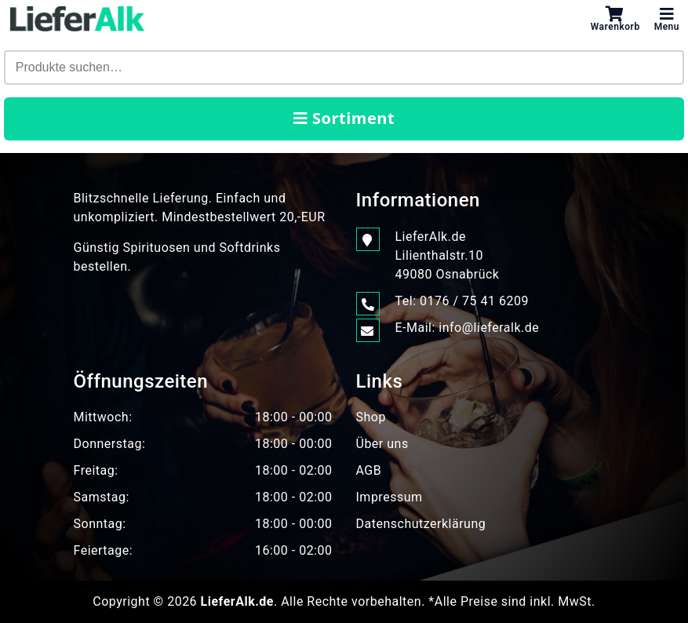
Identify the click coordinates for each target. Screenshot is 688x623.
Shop (371, 417)
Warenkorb (615, 18)
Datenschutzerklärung (421, 523)
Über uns (382, 443)
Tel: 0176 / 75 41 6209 (462, 301)
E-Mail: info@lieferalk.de (467, 328)
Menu (666, 18)
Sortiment (344, 118)
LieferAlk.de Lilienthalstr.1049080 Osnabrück (447, 255)
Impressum (389, 497)
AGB (369, 470)
